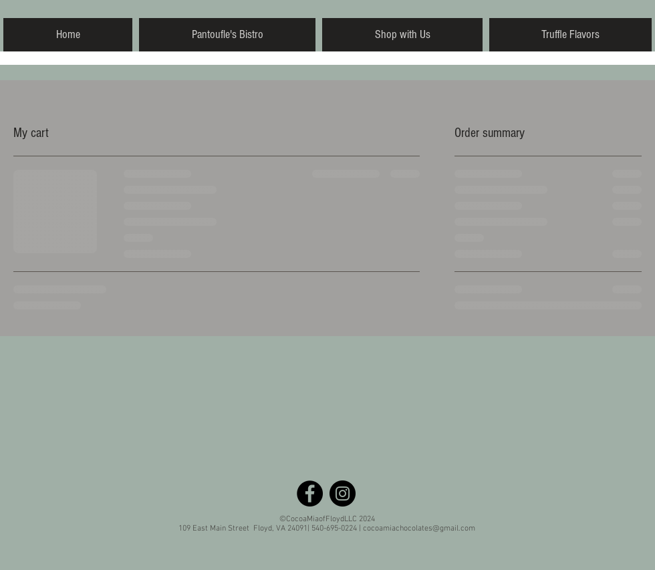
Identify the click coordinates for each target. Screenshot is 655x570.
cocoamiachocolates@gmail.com (419, 528)
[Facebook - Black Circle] (310, 493)
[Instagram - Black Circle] (343, 493)
